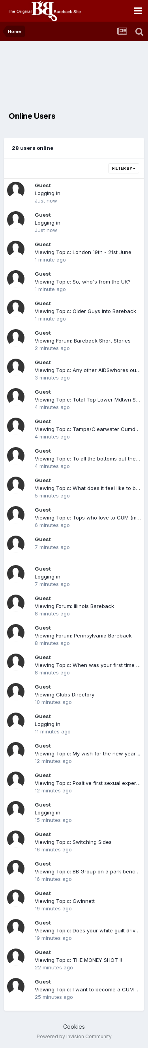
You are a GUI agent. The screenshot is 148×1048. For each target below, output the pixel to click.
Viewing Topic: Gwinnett (65, 901)
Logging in (47, 193)
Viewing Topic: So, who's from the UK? (83, 281)
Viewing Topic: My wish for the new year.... (87, 753)
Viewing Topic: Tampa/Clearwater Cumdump (90, 429)
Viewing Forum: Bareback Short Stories (83, 340)
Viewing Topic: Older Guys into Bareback (85, 311)
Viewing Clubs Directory (64, 694)
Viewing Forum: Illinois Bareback (74, 606)
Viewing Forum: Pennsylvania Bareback (83, 635)
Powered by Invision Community (74, 1036)
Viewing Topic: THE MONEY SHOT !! (78, 960)
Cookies (74, 1026)
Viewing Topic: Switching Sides (73, 842)
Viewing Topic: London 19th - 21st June (83, 252)
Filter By (123, 168)
